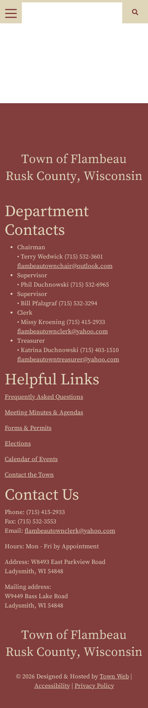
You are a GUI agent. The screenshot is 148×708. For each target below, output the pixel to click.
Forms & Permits (28, 428)
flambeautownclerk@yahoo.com (62, 331)
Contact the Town (29, 475)
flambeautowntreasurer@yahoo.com (68, 359)
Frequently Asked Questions (44, 397)
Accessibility (52, 686)
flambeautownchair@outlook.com (64, 266)
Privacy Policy (94, 686)
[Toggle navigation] (11, 12)
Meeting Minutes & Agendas (44, 412)
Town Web (114, 676)
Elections (18, 443)
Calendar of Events (31, 459)
